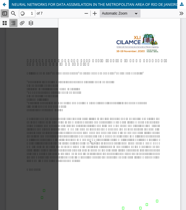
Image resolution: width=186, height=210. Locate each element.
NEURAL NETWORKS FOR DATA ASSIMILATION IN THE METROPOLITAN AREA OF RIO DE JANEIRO (95, 4)
